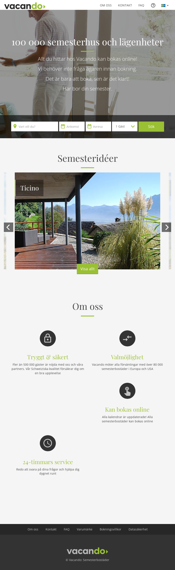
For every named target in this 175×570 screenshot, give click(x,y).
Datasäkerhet (138, 529)
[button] (165, 5)
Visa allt (87, 268)
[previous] (8, 227)
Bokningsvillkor (110, 529)
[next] (166, 227)
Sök (151, 126)
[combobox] (34, 126)
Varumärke (84, 529)
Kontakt (125, 5)
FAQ (141, 5)
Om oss (106, 5)
